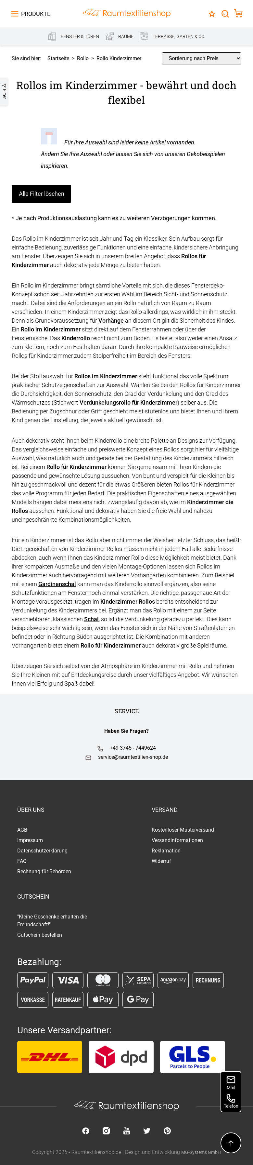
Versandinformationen (177, 840)
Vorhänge (111, 320)
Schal (91, 619)
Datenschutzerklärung (42, 851)
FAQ (22, 861)
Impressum (30, 840)
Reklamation (166, 851)
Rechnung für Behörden (44, 871)
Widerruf (161, 861)
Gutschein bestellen (39, 935)
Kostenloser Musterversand (183, 830)
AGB (22, 830)
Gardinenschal (57, 584)
